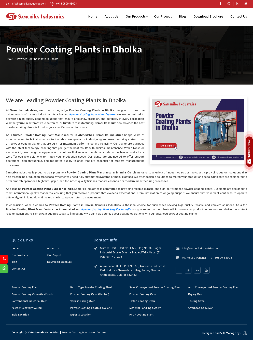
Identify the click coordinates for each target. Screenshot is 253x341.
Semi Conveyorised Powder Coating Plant (155, 288)
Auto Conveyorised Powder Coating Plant (214, 288)
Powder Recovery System (27, 308)
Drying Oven (195, 295)
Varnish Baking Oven (82, 301)
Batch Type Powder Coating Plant (91, 288)
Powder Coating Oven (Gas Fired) (32, 295)
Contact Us (238, 17)
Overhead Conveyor (200, 308)
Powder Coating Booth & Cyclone (91, 308)
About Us (111, 17)
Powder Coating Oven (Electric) (89, 295)
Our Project (162, 17)
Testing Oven (196, 301)
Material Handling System (145, 308)
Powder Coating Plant (25, 288)
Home (91, 17)
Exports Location (81, 315)
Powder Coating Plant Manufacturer (92, 115)
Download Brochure (208, 17)
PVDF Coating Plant (141, 315)
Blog (182, 17)
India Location (20, 315)
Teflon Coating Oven (142, 301)
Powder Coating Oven (143, 295)
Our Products (135, 17)
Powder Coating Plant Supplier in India (106, 210)
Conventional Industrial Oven (29, 301)
